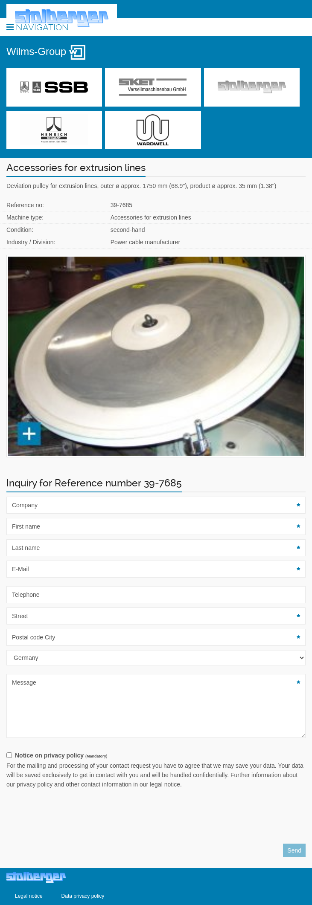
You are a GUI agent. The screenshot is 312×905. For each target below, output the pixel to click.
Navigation (37, 27)
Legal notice (29, 896)
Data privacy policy (83, 896)
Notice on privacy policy (61, 755)
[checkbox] (156, 756)
